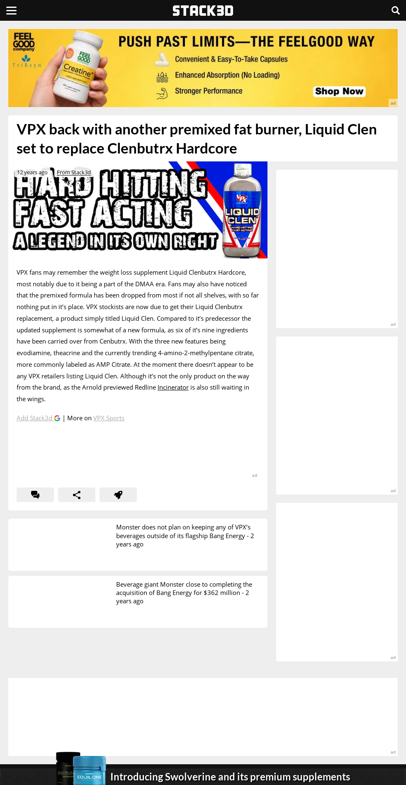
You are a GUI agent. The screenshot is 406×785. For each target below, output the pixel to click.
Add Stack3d (35, 418)
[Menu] (11, 10)
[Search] (395, 10)
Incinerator (173, 387)
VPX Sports (108, 418)
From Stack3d (74, 172)
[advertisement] (203, 68)
